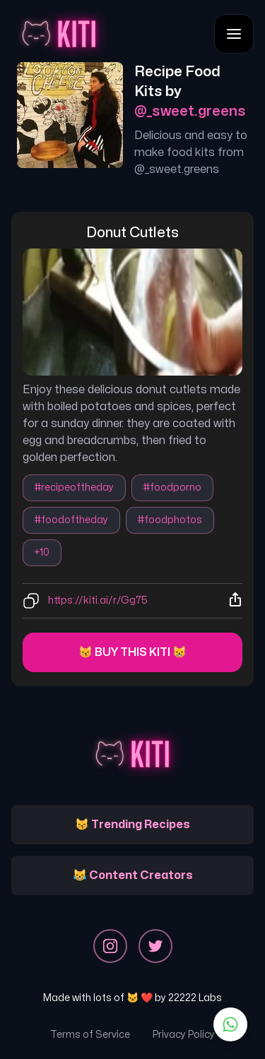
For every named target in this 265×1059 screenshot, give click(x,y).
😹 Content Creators (133, 875)
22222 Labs (195, 998)
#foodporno (172, 487)
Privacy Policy (184, 1034)
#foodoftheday (71, 520)
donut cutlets (132, 232)
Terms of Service (90, 1034)
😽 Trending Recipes (132, 824)
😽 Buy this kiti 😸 (132, 652)
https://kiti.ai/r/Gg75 (98, 600)
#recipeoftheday (74, 487)
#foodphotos (170, 520)
